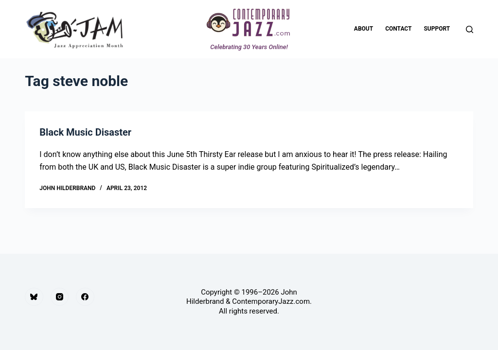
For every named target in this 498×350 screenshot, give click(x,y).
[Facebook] (85, 297)
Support (437, 28)
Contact (398, 28)
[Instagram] (60, 297)
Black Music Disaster (85, 132)
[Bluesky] (34, 297)
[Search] (469, 29)
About (363, 28)
